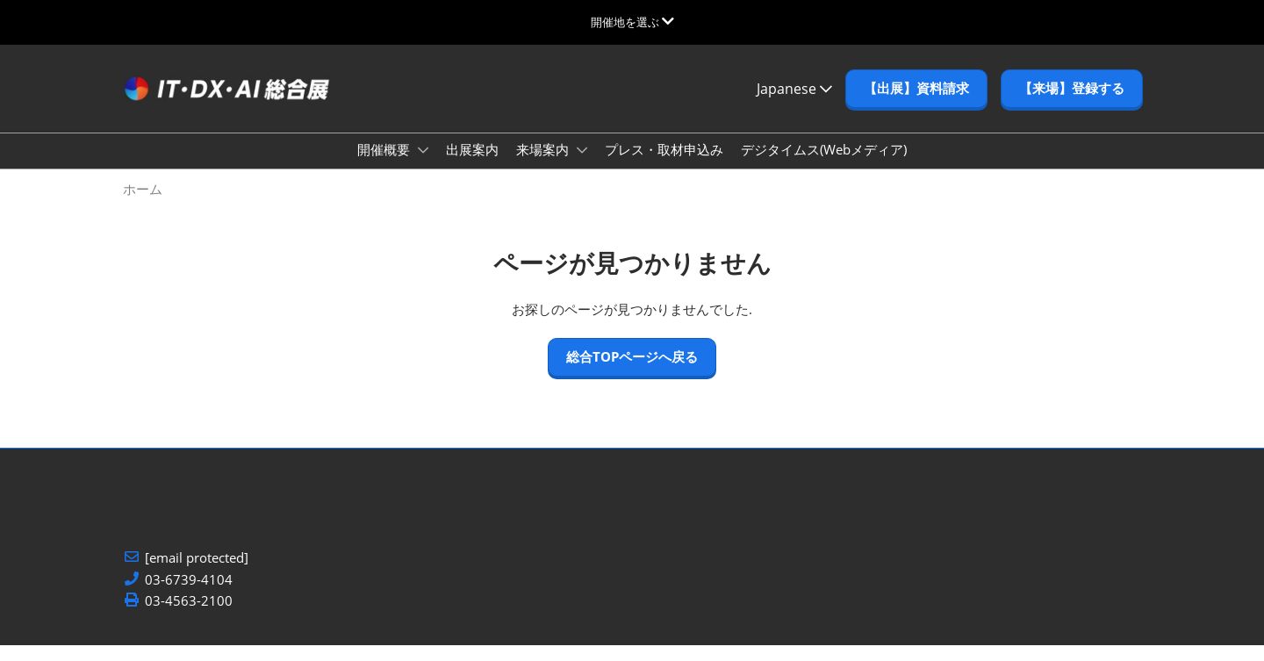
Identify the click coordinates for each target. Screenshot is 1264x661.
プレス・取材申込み (664, 166)
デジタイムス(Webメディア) (824, 166)
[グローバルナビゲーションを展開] (632, 22)
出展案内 (472, 166)
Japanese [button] (794, 96)
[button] (916, 97)
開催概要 (385, 166)
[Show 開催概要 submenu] (423, 167)
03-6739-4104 (189, 595)
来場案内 (544, 166)
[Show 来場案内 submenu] (582, 167)
